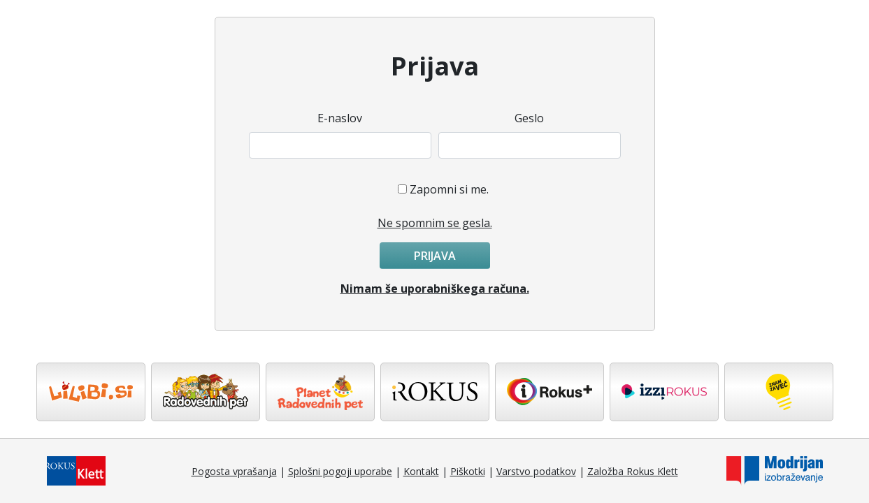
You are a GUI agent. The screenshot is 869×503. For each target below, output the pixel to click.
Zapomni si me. (449, 189)
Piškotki (467, 471)
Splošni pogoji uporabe (340, 471)
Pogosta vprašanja (234, 471)
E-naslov (339, 118)
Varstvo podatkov (536, 471)
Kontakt (421, 471)
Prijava (435, 255)
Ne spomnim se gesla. (435, 223)
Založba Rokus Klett (632, 471)
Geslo (529, 118)
